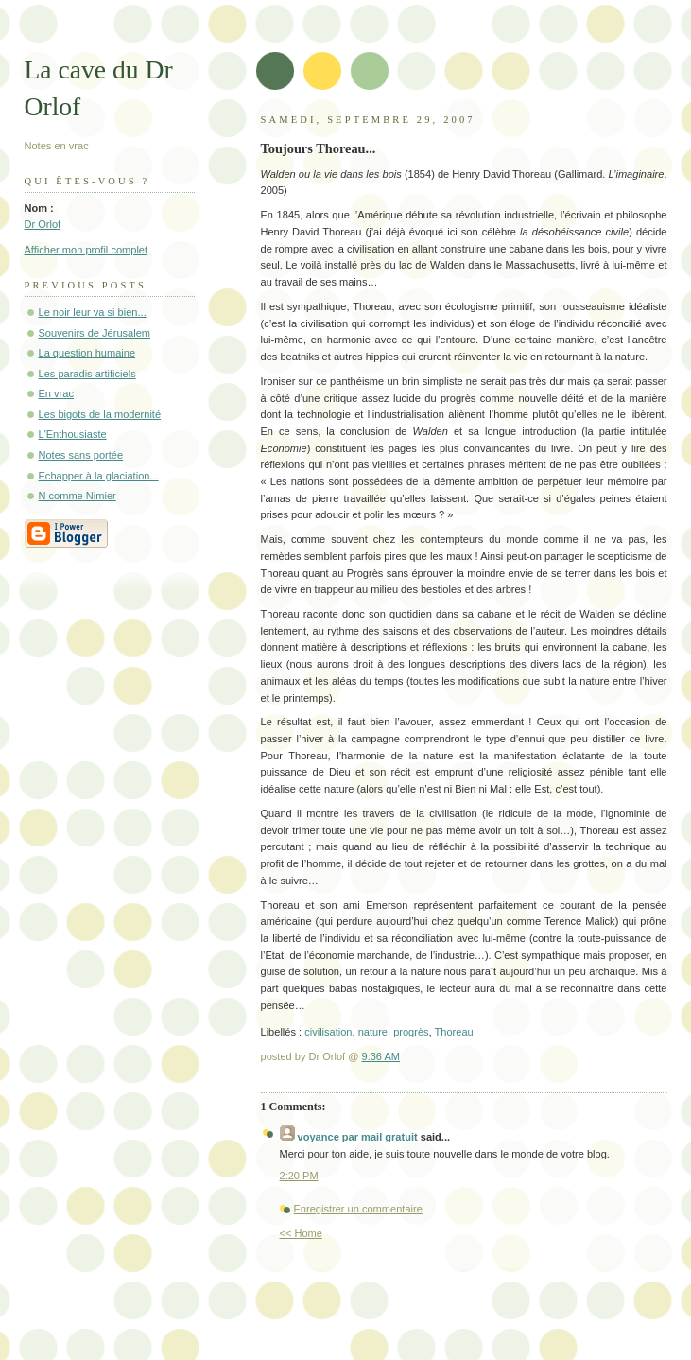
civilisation (328, 1031)
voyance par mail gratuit (358, 1136)
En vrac (56, 393)
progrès (410, 1031)
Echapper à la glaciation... (99, 475)
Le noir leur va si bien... (93, 312)
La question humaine (87, 352)
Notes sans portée (81, 455)
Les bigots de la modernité (100, 414)
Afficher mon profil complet (86, 249)
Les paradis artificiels (87, 373)
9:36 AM (381, 1056)
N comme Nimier (77, 495)
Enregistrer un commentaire (358, 1208)
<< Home (301, 1233)
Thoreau (454, 1031)
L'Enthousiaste (73, 434)
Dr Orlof (43, 224)
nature (373, 1031)
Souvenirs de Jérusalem (95, 333)
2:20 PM (299, 1175)
